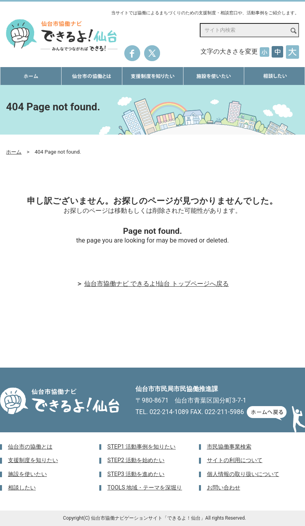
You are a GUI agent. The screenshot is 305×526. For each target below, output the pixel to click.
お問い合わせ (223, 487)
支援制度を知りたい (33, 460)
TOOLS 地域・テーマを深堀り (144, 487)
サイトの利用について (235, 460)
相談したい (22, 487)
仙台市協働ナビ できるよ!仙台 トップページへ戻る (156, 283)
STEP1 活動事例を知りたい (141, 446)
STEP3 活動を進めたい (135, 474)
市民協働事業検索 (229, 446)
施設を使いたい (27, 474)
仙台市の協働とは (30, 446)
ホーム (13, 152)
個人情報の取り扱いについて (243, 474)
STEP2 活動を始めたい (135, 460)
